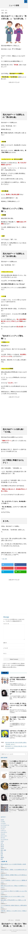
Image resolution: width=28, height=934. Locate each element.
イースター (3, 823)
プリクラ (3, 834)
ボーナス (3, 837)
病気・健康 (3, 850)
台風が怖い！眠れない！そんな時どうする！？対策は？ (14, 910)
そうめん (3, 821)
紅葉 (2, 853)
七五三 (2, 841)
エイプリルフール (5, 825)
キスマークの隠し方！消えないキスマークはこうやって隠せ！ (18, 705)
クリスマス (3, 826)
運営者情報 (17, 920)
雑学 (6, 558)
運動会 (2, 857)
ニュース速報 (14, 5)
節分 (2, 852)
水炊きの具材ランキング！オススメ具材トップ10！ (13, 896)
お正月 (2, 819)
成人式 (2, 844)
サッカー (3, 828)
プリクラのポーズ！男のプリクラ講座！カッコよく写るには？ (18, 691)
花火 (3, 558)
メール (5, 648)
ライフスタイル (4, 839)
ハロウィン (3, 830)
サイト (4, 653)
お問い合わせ (11, 920)
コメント (6, 623)
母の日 (2, 846)
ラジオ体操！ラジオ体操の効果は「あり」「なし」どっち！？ (18, 719)
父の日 (2, 848)
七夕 (2, 843)
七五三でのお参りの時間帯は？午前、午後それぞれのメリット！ (18, 679)
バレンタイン (4, 832)
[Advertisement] (14, 93)
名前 (5, 642)
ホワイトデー (4, 835)
